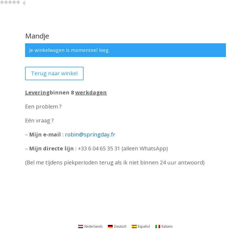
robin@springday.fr (90, 134)
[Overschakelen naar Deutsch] (117, 226)
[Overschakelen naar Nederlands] (90, 226)
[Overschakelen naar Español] (141, 226)
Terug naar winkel (54, 73)
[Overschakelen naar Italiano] (164, 226)
